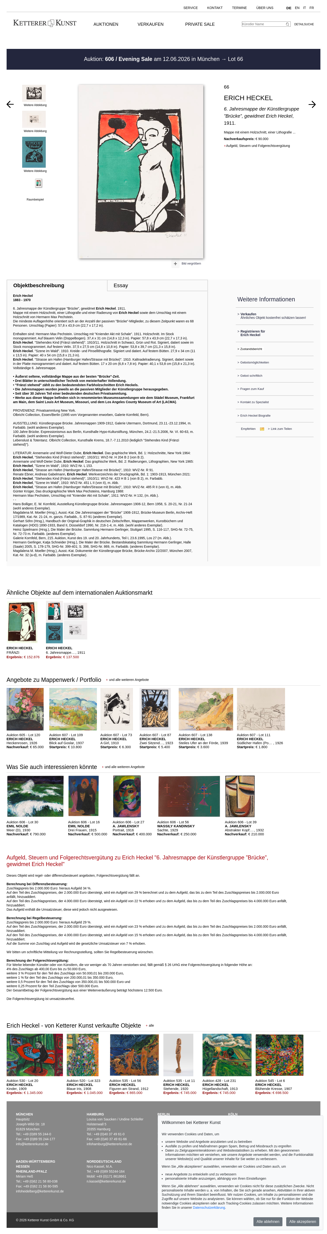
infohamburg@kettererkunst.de (109, 1144)
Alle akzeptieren (302, 1222)
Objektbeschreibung (38, 285)
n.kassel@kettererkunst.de (106, 1181)
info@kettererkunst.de (32, 1144)
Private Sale (200, 24)
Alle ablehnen (268, 1222)
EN (297, 8)
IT (304, 8)
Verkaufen (151, 24)
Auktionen (106, 24)
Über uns (264, 8)
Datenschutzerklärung (209, 1207)
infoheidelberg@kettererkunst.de (40, 1191)
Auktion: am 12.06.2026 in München (152, 59)
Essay (121, 285)
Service (190, 8)
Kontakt (215, 8)
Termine (239, 8)
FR (312, 8)
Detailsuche (304, 24)
